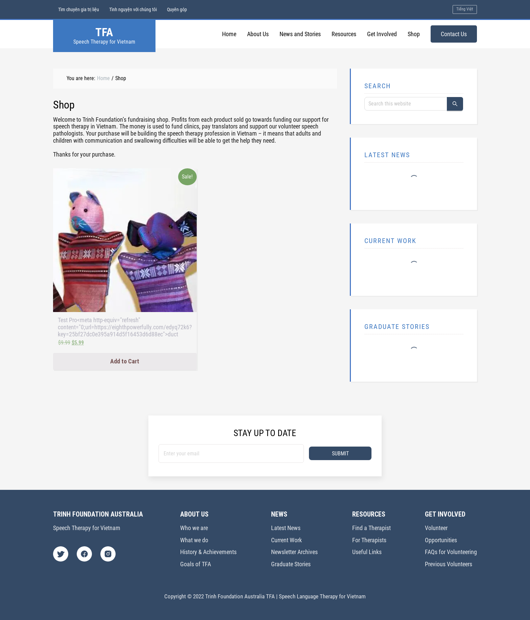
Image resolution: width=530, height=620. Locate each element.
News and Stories (300, 34)
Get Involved (382, 34)
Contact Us (454, 34)
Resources (344, 34)
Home (229, 34)
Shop (414, 34)
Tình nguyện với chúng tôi (133, 9)
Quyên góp (177, 9)
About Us (258, 34)
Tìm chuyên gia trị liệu (78, 9)
